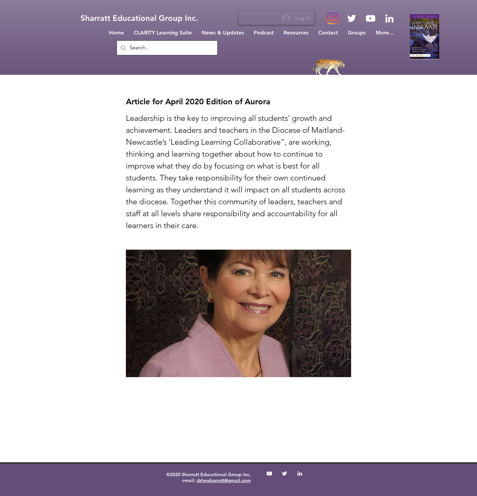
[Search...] (166, 48)
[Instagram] (333, 18)
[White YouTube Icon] (370, 18)
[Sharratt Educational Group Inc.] (139, 18)
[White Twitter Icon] (351, 18)
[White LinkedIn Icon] (389, 18)
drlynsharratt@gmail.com (224, 480)
